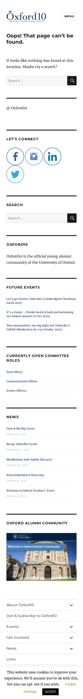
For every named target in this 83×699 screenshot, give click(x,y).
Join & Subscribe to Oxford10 (31, 616)
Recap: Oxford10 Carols (21, 444)
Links (11, 659)
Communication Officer (22, 381)
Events (12, 627)
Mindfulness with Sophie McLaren (29, 459)
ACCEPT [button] (50, 692)
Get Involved (17, 637)
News (11, 648)
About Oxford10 (20, 605)
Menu (69, 16)
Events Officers (16, 390)
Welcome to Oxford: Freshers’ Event (30, 490)
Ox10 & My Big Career (20, 428)
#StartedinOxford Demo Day (25, 475)
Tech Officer (14, 372)
